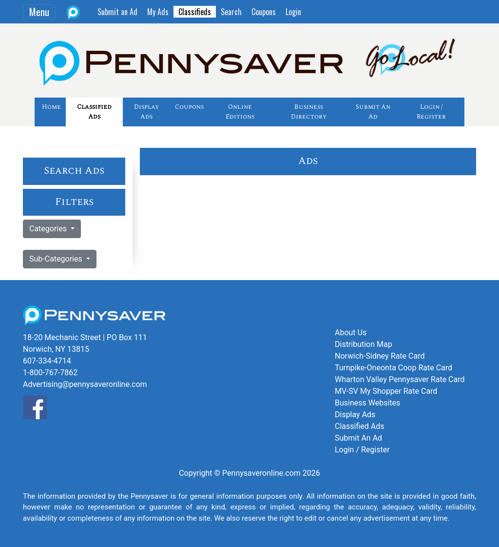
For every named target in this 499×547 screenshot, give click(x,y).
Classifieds (194, 12)
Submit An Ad (373, 112)
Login (293, 12)
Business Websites (367, 402)
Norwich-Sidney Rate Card (379, 356)
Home (51, 107)
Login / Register (431, 112)
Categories (49, 228)
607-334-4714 (47, 360)
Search (231, 12)
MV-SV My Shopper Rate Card (386, 391)
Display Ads (146, 112)
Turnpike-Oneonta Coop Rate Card (393, 367)
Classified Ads (94, 112)
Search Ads (74, 171)
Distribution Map (363, 344)
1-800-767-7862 (50, 372)
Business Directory (308, 112)
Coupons (263, 12)
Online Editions (240, 112)
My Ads (158, 12)
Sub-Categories (56, 258)
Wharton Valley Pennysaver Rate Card (400, 379)
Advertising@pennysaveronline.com (85, 384)
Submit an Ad (117, 12)
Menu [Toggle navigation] (39, 11)
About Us (350, 332)
